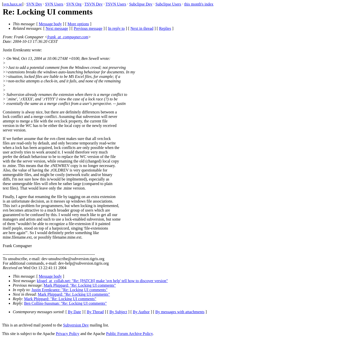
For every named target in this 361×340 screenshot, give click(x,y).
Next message (57, 28)
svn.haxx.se (12, 4)
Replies (165, 28)
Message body (50, 24)
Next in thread (141, 28)
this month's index (199, 4)
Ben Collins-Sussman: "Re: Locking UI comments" (65, 303)
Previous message (88, 28)
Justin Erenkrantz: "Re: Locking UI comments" (70, 290)
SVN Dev (34, 4)
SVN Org (73, 4)
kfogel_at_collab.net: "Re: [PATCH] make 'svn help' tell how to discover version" (102, 281)
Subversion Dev (76, 325)
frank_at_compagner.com (67, 37)
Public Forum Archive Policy (129, 333)
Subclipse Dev (140, 4)
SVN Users (54, 4)
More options (78, 24)
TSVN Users (116, 4)
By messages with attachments (180, 312)
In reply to (116, 28)
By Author (141, 312)
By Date (74, 312)
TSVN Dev (93, 4)
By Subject (118, 312)
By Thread (95, 312)
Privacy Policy (67, 333)
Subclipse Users (168, 4)
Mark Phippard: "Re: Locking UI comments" (80, 285)
